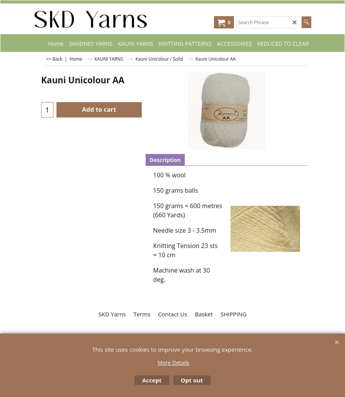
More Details (173, 362)
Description (165, 160)
